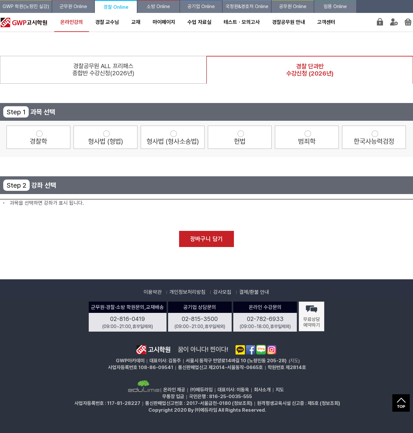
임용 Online (335, 6)
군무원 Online (73, 6)
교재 (135, 22)
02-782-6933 (265, 318)
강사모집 (222, 292)
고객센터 (326, 22)
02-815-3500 (200, 318)
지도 (294, 361)
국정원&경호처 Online (247, 6)
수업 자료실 (199, 22)
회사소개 (262, 390)
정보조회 (242, 403)
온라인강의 (71, 22)
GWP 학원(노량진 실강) (26, 6)
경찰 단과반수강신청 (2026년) (310, 70)
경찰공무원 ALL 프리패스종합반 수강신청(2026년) (103, 69)
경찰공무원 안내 (288, 22)
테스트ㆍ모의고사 (242, 22)
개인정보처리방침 (187, 292)
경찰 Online (116, 7)
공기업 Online (201, 6)
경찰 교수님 (107, 22)
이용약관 (153, 292)
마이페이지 (164, 22)
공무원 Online (293, 6)
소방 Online (158, 6)
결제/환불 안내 (254, 292)
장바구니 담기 (206, 239)
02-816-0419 (127, 318)
